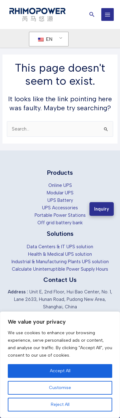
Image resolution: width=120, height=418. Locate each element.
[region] (60, 364)
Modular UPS (60, 193)
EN (45, 39)
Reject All (60, 404)
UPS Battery (60, 200)
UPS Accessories (60, 208)
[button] (92, 15)
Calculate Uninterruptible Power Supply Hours (60, 269)
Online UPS (60, 185)
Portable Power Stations (60, 215)
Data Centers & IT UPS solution (60, 246)
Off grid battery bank (60, 223)
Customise (60, 387)
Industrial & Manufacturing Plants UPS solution (60, 261)
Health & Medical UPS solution (60, 254)
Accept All (60, 370)
